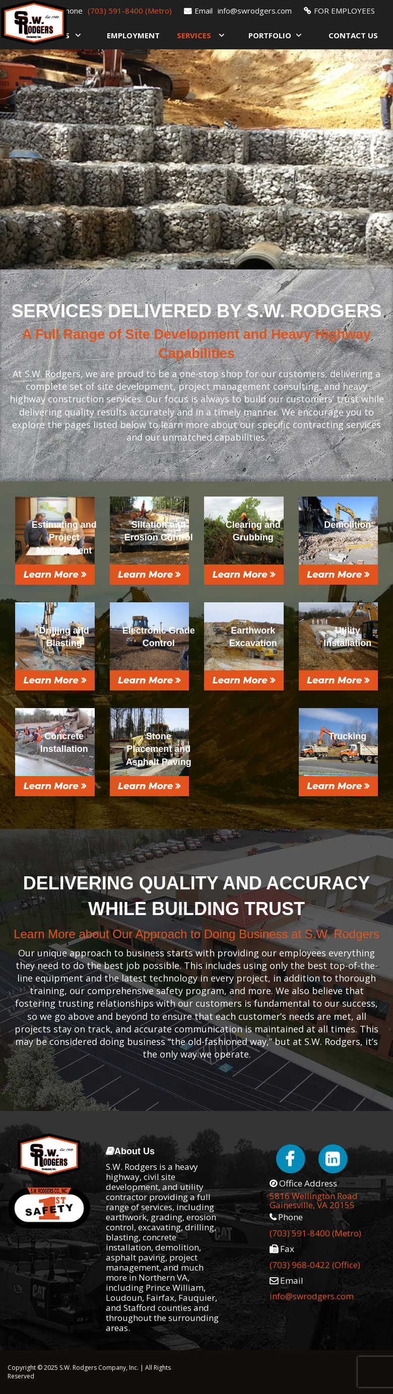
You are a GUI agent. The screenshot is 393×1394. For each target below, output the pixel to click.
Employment (133, 35)
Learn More (55, 574)
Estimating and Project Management (64, 537)
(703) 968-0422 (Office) (315, 1265)
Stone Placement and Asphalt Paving (158, 748)
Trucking (347, 736)
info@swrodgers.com (255, 11)
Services (194, 35)
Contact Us (353, 35)
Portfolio (269, 35)
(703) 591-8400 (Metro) (130, 11)
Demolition (347, 525)
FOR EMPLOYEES (344, 11)
